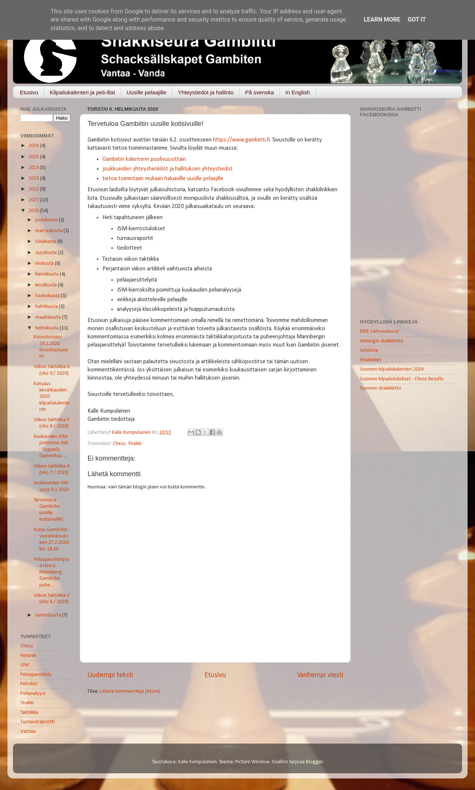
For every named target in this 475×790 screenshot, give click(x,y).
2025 (34, 157)
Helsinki (28, 656)
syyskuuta (46, 253)
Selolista (369, 350)
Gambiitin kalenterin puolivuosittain (144, 159)
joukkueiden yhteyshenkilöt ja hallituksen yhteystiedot (167, 169)
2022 (34, 189)
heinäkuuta (47, 274)
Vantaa (28, 731)
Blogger (314, 762)
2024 (34, 167)
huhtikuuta (47, 306)
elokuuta (45, 263)
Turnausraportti (37, 722)
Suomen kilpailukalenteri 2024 (391, 369)
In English (297, 92)
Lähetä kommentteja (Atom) (130, 691)
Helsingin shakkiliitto (381, 341)
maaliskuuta (48, 317)
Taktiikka (29, 712)
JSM (24, 665)
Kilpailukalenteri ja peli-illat (82, 92)
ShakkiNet (370, 360)
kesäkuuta (46, 285)
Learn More (382, 19)
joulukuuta (47, 220)
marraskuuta (49, 231)
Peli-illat (28, 684)
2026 (34, 146)
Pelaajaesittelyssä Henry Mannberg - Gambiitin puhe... (51, 572)
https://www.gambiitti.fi (241, 140)
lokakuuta (46, 241)
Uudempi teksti (110, 675)
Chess (119, 443)
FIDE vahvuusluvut (379, 331)
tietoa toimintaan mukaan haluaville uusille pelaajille (162, 179)
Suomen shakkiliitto (381, 388)
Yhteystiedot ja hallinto (205, 92)
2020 (34, 211)
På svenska (259, 92)
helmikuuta (47, 328)
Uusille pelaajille (147, 92)
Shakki (134, 443)
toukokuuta (48, 296)
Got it (416, 19)
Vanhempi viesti (320, 675)
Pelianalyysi (32, 693)
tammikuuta (48, 615)
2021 (34, 200)
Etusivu (29, 92)
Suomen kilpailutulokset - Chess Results (401, 379)
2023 (34, 178)
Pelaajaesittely (36, 674)
